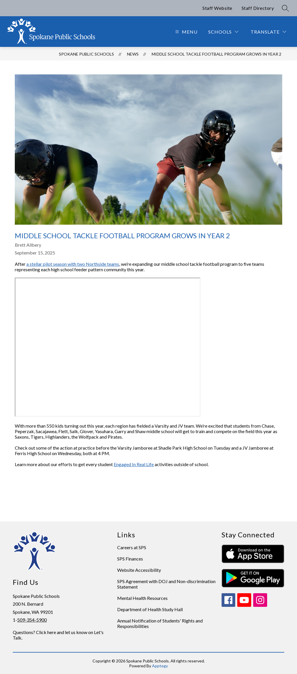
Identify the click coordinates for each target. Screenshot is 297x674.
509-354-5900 (32, 619)
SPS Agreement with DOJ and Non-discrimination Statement (166, 583)
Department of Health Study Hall (150, 609)
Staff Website (217, 8)
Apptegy (160, 665)
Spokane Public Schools (86, 54)
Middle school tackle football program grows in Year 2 (216, 54)
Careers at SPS (131, 547)
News (133, 54)
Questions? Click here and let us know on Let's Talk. (58, 634)
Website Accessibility (139, 570)
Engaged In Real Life (134, 464)
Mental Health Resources (142, 598)
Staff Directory (258, 8)
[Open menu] (186, 31)
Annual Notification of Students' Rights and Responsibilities (160, 623)
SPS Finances (130, 558)
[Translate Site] (268, 31)
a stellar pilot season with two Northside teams (72, 264)
